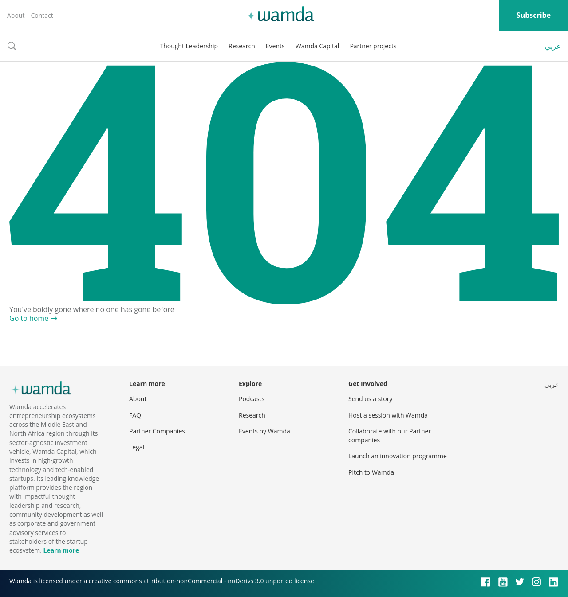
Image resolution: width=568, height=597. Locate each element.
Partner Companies (157, 431)
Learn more (61, 550)
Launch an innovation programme (397, 456)
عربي (553, 46)
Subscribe (534, 15)
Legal (136, 447)
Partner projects (373, 46)
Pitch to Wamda (371, 472)
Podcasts (251, 398)
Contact (42, 15)
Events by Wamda (264, 431)
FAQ (135, 415)
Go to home (28, 318)
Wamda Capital (317, 46)
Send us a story (370, 398)
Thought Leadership (189, 46)
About (15, 15)
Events (275, 46)
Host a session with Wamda (388, 415)
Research (242, 46)
